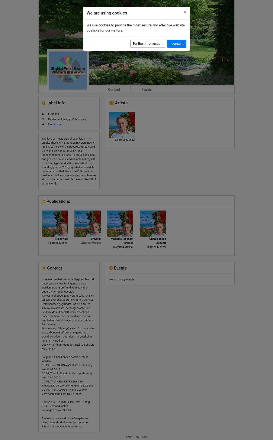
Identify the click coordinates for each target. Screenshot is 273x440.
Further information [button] (148, 44)
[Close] (185, 12)
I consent (177, 44)
